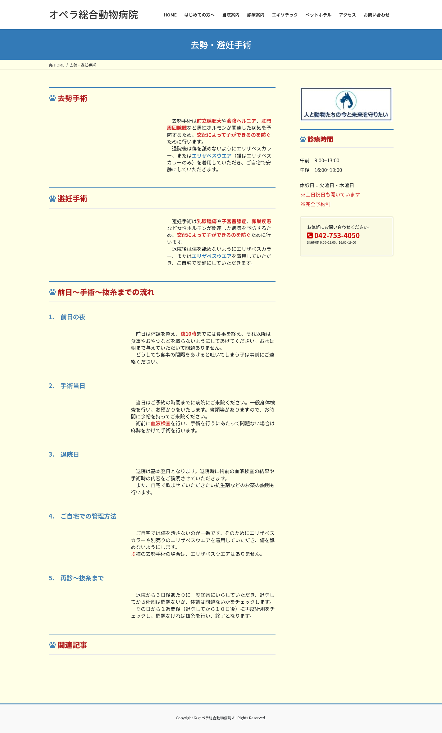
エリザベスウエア (211, 155)
